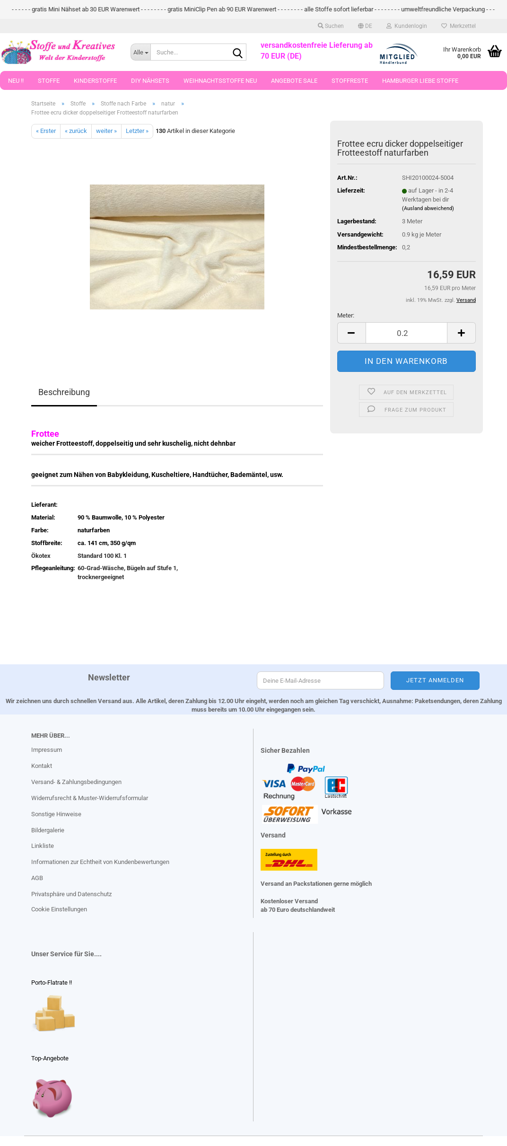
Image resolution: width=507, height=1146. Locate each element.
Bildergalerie (47, 830)
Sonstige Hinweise (56, 814)
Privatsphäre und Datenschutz (71, 894)
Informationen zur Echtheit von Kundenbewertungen (100, 861)
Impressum (46, 749)
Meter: (345, 315)
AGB (37, 878)
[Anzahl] (406, 333)
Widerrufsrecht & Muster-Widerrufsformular (89, 798)
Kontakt (41, 765)
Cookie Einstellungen (59, 909)
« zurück (76, 130)
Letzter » (137, 130)
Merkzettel (458, 26)
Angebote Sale (294, 80)
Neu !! (16, 80)
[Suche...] (140, 52)
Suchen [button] (331, 26)
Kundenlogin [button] (406, 26)
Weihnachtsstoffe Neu (220, 80)
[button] (365, 26)
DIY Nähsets (150, 80)
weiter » (106, 130)
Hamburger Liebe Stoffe (420, 80)
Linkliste (42, 845)
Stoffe (49, 80)
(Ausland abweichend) (428, 208)
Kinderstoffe (95, 80)
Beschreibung (64, 392)
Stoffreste (350, 80)
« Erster (46, 130)
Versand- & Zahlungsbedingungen (76, 781)
